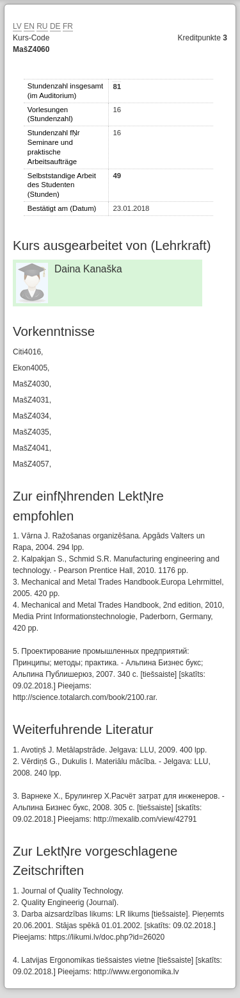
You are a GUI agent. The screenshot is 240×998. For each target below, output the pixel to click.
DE (55, 26)
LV (17, 26)
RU (41, 26)
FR (68, 26)
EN (29, 26)
